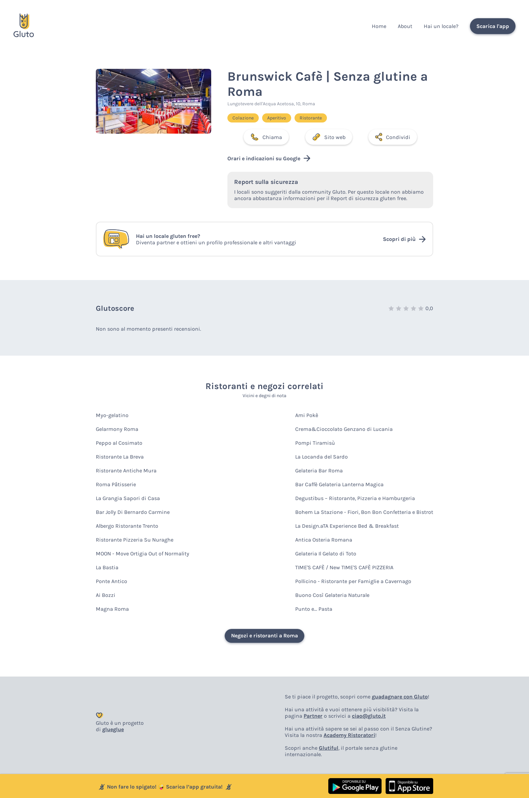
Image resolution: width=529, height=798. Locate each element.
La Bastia (107, 567)
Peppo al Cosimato (119, 443)
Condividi (392, 137)
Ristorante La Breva (120, 456)
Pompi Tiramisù (315, 443)
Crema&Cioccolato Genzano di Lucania (344, 429)
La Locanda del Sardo (321, 456)
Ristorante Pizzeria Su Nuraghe (134, 539)
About (405, 26)
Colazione (243, 118)
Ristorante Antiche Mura (126, 470)
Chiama (266, 137)
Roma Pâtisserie (116, 484)
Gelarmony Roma (117, 429)
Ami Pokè (306, 415)
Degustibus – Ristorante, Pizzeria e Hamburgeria (355, 498)
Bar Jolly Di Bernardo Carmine (133, 512)
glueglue (113, 729)
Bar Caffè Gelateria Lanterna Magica (339, 484)
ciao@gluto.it (369, 716)
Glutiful (328, 748)
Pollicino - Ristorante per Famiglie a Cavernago (353, 581)
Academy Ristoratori (349, 735)
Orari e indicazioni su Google (268, 158)
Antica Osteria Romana (323, 539)
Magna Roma (112, 609)
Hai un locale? (441, 26)
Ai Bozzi (105, 595)
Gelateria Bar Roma (319, 470)
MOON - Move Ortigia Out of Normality (142, 553)
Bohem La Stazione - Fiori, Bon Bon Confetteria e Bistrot (364, 512)
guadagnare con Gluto (400, 696)
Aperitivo (276, 118)
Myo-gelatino (112, 415)
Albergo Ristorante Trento (127, 526)
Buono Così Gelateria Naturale (332, 595)
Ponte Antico (111, 581)
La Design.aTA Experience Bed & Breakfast (347, 526)
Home (379, 26)
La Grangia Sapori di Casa (128, 498)
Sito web (328, 137)
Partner (313, 716)
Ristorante (311, 118)
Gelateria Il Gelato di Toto (325, 553)
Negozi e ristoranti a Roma (264, 635)
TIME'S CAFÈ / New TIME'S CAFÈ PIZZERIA (344, 567)
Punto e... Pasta (313, 609)
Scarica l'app (492, 26)
